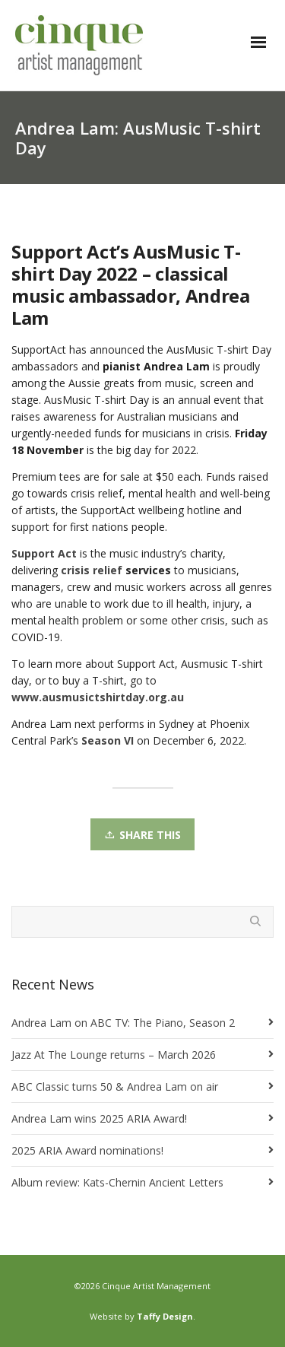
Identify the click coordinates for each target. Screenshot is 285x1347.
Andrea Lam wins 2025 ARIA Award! (99, 1118)
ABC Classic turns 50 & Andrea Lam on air (114, 1086)
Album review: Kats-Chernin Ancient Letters (117, 1182)
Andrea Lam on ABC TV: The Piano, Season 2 (123, 1022)
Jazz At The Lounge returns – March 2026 (113, 1054)
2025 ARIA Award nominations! (87, 1150)
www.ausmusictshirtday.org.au (97, 697)
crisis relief (91, 570)
